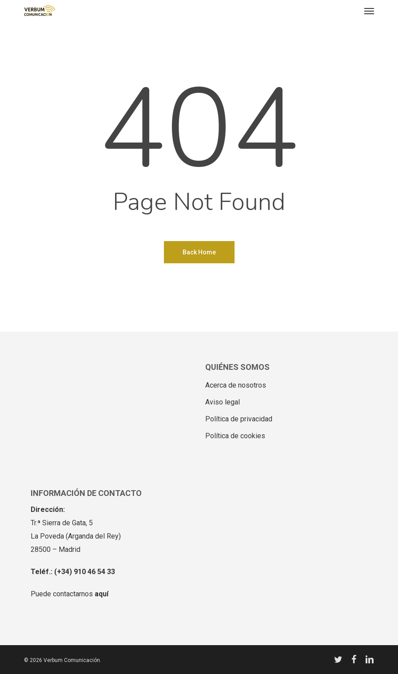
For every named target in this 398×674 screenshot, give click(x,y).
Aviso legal (222, 402)
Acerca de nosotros (235, 385)
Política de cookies (235, 436)
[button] (369, 10)
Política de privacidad (238, 419)
